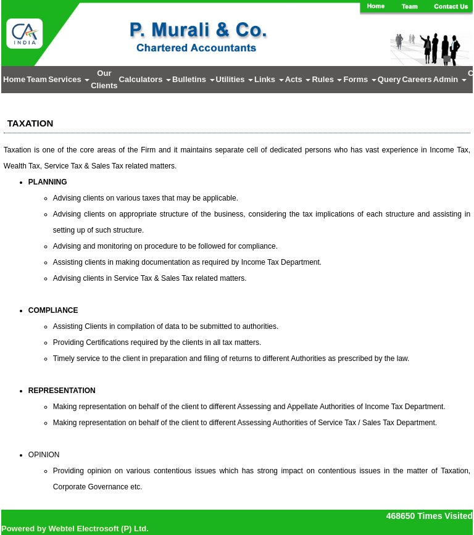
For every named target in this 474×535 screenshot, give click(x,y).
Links (269, 79)
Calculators (145, 79)
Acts (298, 79)
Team (37, 79)
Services (68, 79)
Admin (450, 79)
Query (389, 79)
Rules (327, 79)
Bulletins (193, 79)
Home (14, 79)
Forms (359, 79)
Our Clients (104, 79)
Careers (416, 79)
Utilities (235, 79)
